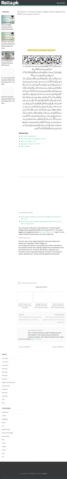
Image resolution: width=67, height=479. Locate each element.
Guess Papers (6, 436)
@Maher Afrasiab (36, 339)
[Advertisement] (41, 29)
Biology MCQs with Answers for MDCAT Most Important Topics (41, 305)
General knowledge (7, 433)
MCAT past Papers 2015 (28, 141)
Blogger (45, 473)
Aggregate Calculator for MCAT (31, 144)
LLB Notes (5, 389)
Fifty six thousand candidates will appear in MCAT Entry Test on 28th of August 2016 (53, 319)
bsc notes (5, 396)
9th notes (5, 375)
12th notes (5, 365)
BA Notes (4, 379)
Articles (4, 415)
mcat (52, 232)
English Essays (6, 429)
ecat (3, 399)
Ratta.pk (32, 473)
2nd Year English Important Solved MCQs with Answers (7, 27)
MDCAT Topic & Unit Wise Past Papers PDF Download (24, 305)
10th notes (5, 358)
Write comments (58, 347)
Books (3, 422)
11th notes (5, 362)
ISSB (3, 439)
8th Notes (5, 372)
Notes (3, 443)
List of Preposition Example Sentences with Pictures (7, 63)
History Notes (6, 386)
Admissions (5, 412)
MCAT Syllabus (25, 146)
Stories (4, 450)
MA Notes (5, 393)
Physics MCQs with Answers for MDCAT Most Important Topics (58, 305)
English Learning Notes (8, 382)
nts (3, 457)
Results (4, 446)
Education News (45, 232)
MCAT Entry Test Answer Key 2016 (41, 50)
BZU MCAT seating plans (28, 136)
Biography (5, 419)
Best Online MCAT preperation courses (33, 139)
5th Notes (5, 368)
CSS (3, 426)
